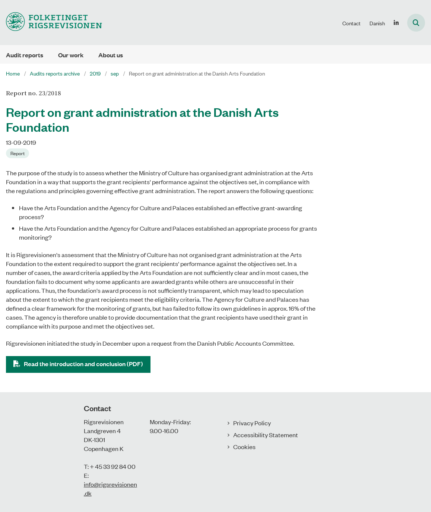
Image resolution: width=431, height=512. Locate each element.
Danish (377, 23)
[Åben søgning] (416, 23)
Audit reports (24, 55)
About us (110, 55)
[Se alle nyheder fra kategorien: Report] (18, 152)
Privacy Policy (252, 423)
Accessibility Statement (265, 435)
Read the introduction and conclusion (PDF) (83, 363)
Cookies (244, 446)
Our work (70, 55)
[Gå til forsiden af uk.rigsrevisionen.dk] (51, 22)
